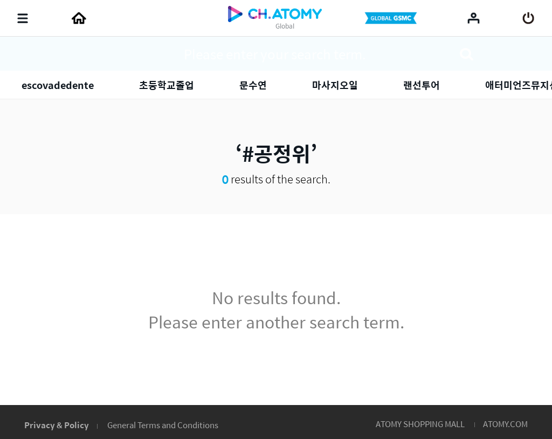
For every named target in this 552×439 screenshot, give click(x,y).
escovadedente (58, 85)
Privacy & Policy (56, 425)
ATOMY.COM (505, 423)
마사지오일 (335, 85)
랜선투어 (421, 85)
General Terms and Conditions (162, 425)
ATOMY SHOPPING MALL (420, 423)
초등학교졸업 (166, 85)
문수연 (253, 85)
